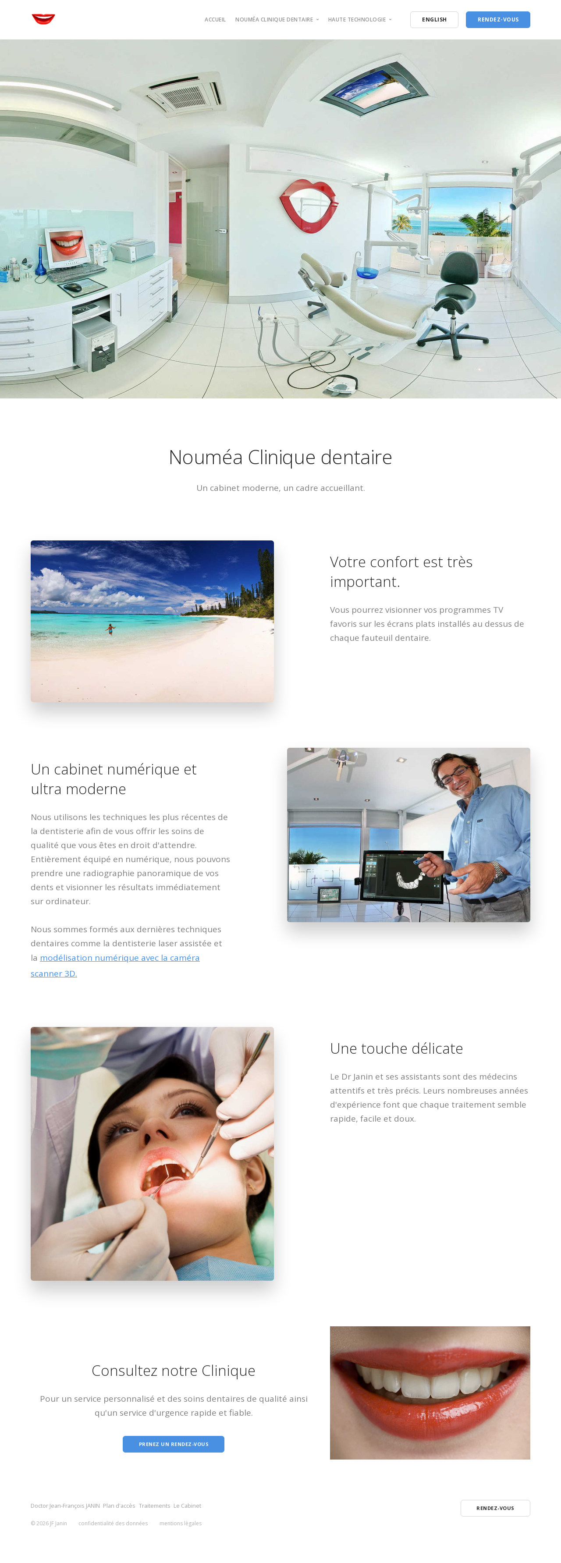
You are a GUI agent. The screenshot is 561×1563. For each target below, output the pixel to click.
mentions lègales (181, 1527)
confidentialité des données (113, 1527)
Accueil (215, 19)
